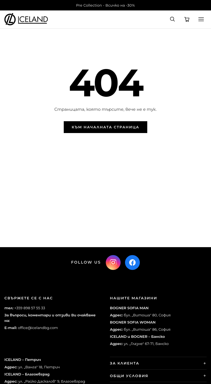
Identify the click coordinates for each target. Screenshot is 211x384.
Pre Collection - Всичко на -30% (105, 5)
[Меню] (201, 19)
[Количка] (186, 19)
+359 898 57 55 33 (29, 308)
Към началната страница (105, 127)
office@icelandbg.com (38, 327)
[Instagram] (113, 262)
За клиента (124, 363)
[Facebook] (132, 262)
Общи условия (129, 376)
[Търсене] (172, 19)
